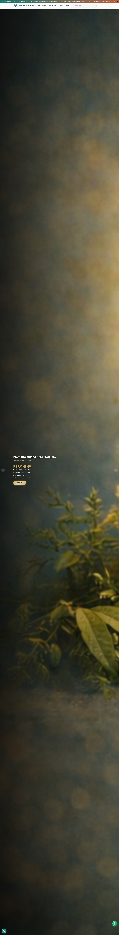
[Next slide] (116, 470)
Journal (61, 6)
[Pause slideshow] (115, 12)
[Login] (104, 5)
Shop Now (20, 483)
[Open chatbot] (4, 931)
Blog (67, 6)
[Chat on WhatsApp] (114, 923)
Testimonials (52, 6)
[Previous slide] (3, 470)
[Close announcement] (117, 1)
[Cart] (100, 5)
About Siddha (42, 6)
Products (32, 6)
